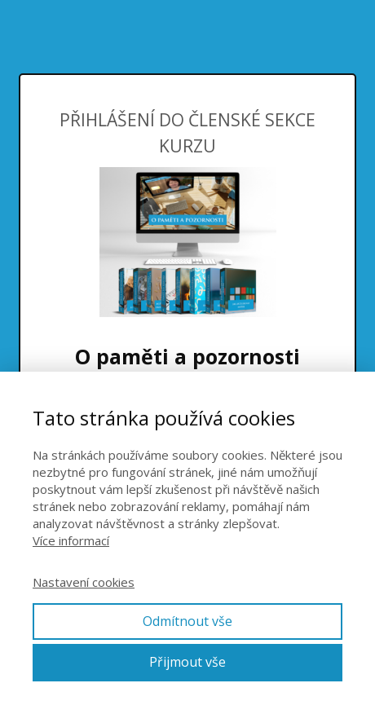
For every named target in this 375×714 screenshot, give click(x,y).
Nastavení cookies (84, 582)
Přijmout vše (187, 662)
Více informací (71, 540)
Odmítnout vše (187, 621)
